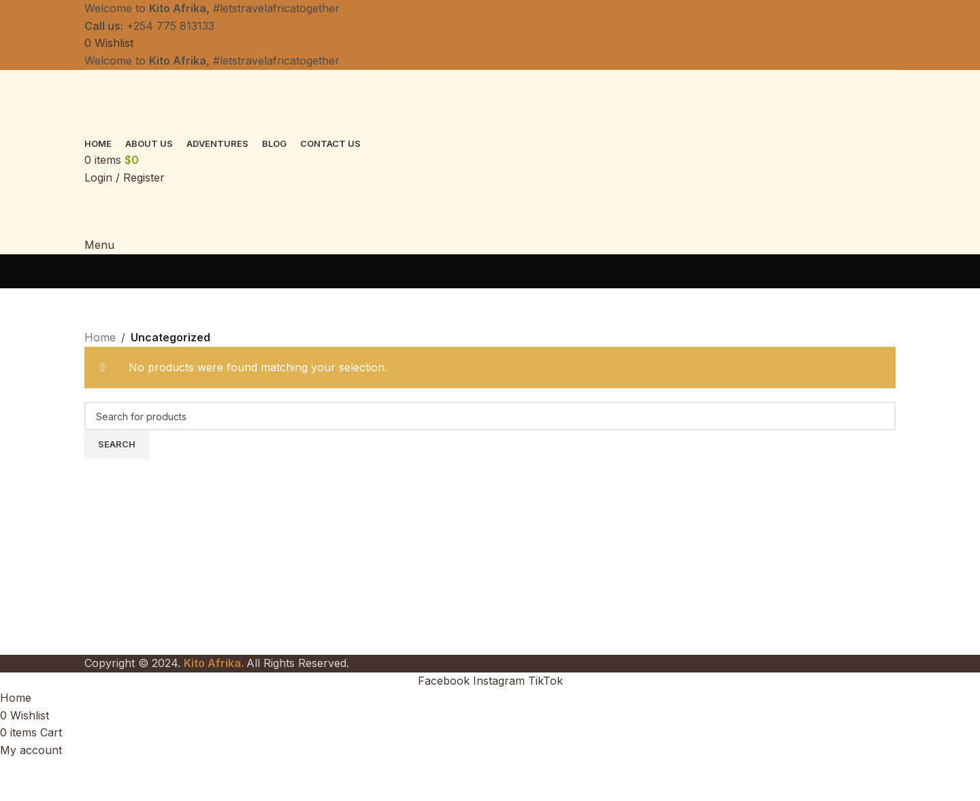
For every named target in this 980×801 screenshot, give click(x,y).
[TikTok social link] (545, 680)
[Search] (490, 416)
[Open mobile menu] (99, 245)
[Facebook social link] (445, 680)
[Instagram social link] (500, 680)
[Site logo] (189, 101)
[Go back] (101, 271)
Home (100, 337)
